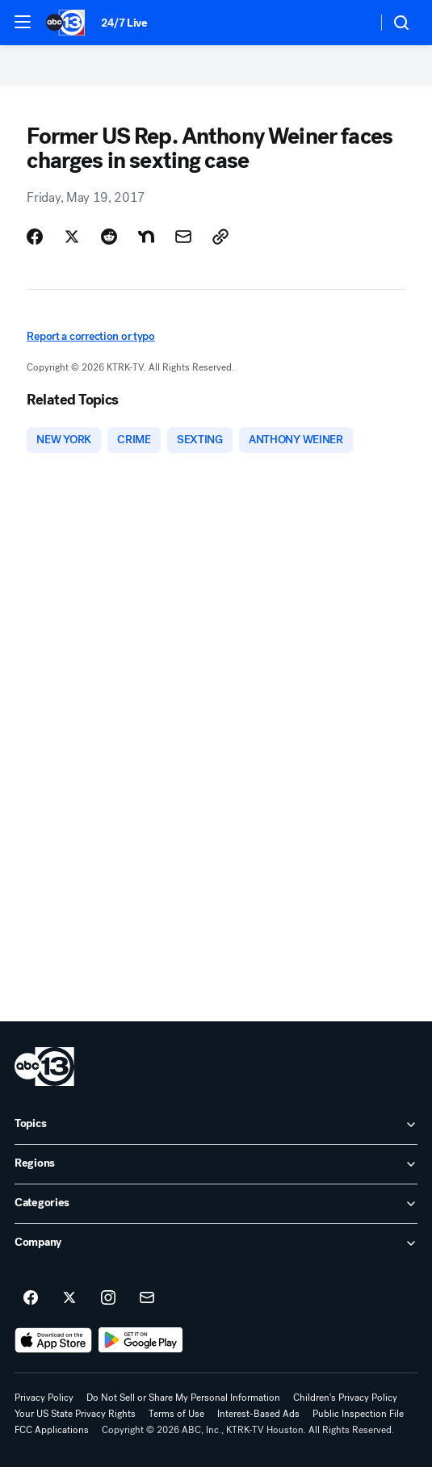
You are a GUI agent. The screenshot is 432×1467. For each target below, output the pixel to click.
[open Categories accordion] (216, 1203)
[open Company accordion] (216, 1243)
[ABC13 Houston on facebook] (31, 1298)
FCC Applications (52, 1430)
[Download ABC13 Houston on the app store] (53, 1340)
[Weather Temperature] (351, 22)
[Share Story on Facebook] (34, 236)
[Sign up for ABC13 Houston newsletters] (147, 1298)
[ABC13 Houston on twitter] (69, 1298)
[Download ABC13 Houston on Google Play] (141, 1340)
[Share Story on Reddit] (109, 236)
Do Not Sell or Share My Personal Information (183, 1397)
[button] (23, 22)
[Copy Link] (220, 236)
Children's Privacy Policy (345, 1397)
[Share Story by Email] (183, 236)
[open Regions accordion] (216, 1164)
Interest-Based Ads (258, 1414)
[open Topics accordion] (216, 1124)
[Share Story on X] (72, 236)
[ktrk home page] (44, 1066)
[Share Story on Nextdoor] (146, 236)
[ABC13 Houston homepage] (65, 23)
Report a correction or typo (90, 336)
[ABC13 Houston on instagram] (108, 1298)
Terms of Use (176, 1414)
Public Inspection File (358, 1414)
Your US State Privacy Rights (75, 1414)
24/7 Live (124, 23)
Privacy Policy (44, 1397)
